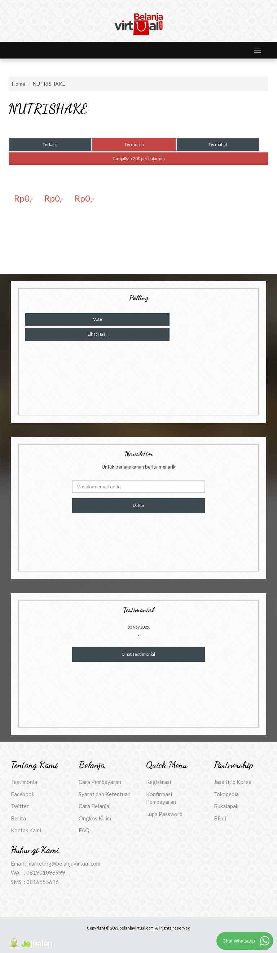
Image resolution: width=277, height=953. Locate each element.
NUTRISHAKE (49, 84)
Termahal (217, 144)
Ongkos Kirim (95, 818)
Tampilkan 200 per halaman (139, 158)
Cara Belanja (94, 806)
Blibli (220, 818)
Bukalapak (226, 806)
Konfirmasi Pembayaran (161, 798)
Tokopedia (226, 794)
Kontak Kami (26, 830)
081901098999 (45, 872)
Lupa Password (164, 814)
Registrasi (158, 782)
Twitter (20, 806)
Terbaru (50, 144)
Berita (18, 818)
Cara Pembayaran (100, 782)
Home (18, 84)
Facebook (22, 794)
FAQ (84, 830)
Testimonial (25, 782)
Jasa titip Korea (232, 782)
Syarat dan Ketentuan (105, 794)
